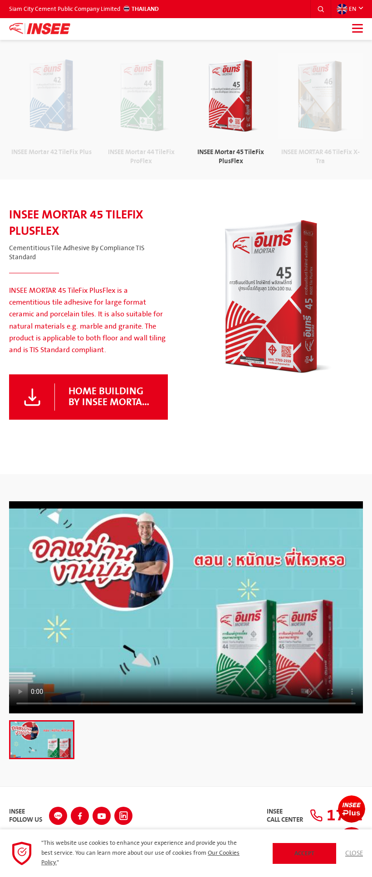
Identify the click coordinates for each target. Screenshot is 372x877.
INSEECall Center (285, 816)
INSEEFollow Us (25, 816)
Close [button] (354, 853)
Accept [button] (304, 853)
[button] (320, 9)
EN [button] (346, 9)
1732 (336, 815)
